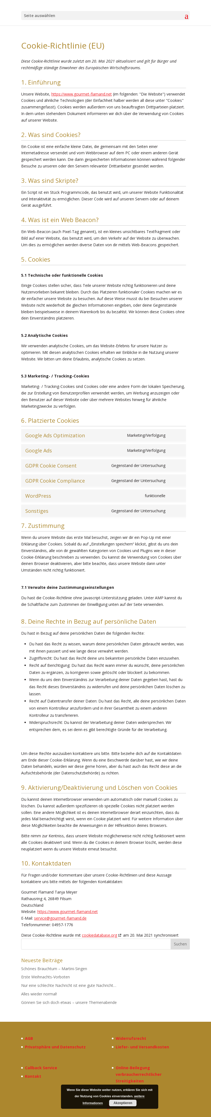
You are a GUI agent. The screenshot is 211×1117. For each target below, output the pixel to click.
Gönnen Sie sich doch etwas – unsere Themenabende (69, 1002)
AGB (29, 1038)
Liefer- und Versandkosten (142, 1046)
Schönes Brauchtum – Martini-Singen (54, 968)
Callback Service (41, 1067)
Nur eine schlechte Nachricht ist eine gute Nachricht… (68, 985)
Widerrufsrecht (131, 1038)
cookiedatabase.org (99, 935)
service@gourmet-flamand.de (60, 918)
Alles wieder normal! (39, 993)
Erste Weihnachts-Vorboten (45, 976)
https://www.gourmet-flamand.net (81, 94)
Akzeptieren (122, 1103)
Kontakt (33, 1076)
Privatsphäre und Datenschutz (55, 1046)
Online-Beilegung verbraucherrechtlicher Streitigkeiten (139, 1074)
